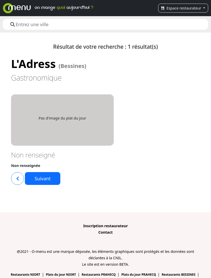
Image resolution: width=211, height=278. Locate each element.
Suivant (43, 178)
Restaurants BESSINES (179, 274)
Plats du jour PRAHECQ (139, 274)
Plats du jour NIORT (61, 274)
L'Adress (48, 63)
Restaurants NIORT (26, 274)
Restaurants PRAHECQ (99, 274)
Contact (105, 232)
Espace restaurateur (181, 8)
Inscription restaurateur (105, 225)
